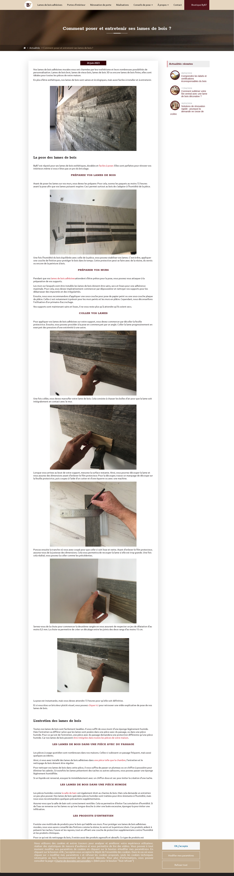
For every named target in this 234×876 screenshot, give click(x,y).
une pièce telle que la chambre (110, 760)
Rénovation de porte (100, 5)
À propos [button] (163, 5)
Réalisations (122, 5)
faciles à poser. (106, 165)
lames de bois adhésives (63, 278)
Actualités (34, 48)
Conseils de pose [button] (143, 5)
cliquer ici (93, 705)
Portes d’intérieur (76, 5)
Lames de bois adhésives (49, 5)
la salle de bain (69, 793)
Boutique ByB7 (197, 5)
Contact (178, 5)
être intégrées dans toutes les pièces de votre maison (100, 737)
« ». (73, 860)
